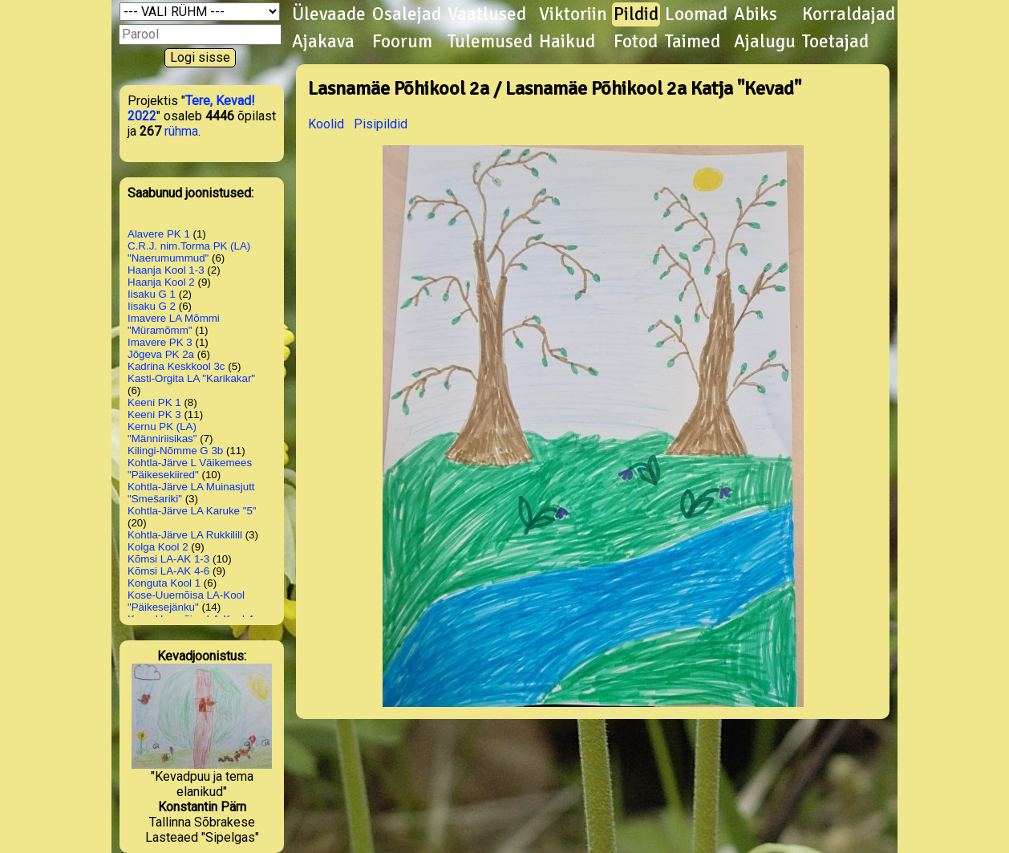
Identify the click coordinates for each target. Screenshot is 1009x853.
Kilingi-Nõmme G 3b (175, 451)
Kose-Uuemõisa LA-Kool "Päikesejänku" (186, 601)
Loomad (696, 14)
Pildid (636, 14)
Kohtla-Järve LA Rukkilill (185, 535)
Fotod (636, 41)
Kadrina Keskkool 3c (176, 366)
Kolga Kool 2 (158, 547)
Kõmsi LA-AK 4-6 (168, 571)
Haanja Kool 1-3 (166, 270)
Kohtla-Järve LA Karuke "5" (192, 511)
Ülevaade (329, 14)
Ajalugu (765, 41)
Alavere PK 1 (159, 234)
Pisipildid (380, 124)
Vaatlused (487, 14)
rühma (181, 131)
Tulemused (490, 41)
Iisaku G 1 (152, 294)
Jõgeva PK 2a (161, 354)
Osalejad (406, 14)
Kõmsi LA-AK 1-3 (168, 559)
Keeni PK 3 (154, 414)
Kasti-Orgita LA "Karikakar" (191, 378)
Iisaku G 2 (152, 306)
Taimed (692, 41)
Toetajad (835, 41)
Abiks (755, 14)
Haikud (567, 41)
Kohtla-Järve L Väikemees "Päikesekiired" (190, 469)
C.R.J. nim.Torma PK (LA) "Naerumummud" (189, 252)
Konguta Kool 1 (164, 583)
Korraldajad (848, 14)
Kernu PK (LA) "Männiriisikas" (162, 432)
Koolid (326, 124)
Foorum (402, 41)
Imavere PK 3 (160, 342)
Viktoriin (573, 14)
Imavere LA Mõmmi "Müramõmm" (174, 324)
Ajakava (323, 41)
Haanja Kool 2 (161, 282)
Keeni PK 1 (154, 402)
